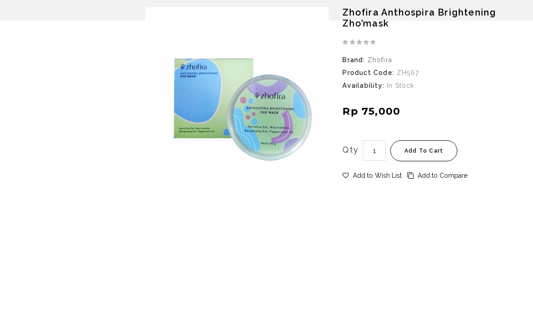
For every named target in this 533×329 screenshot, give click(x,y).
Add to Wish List (372, 175)
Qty (350, 149)
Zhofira (379, 60)
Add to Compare (437, 175)
